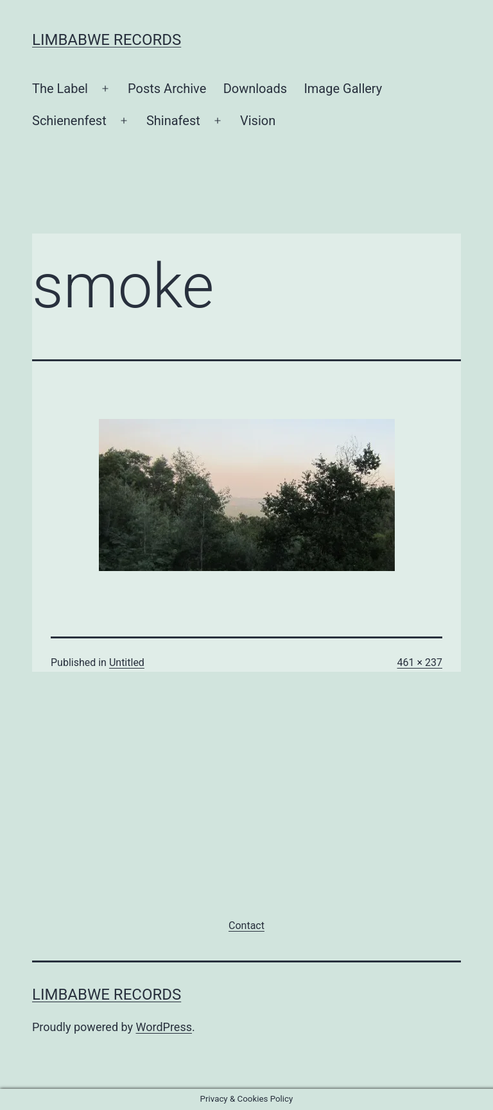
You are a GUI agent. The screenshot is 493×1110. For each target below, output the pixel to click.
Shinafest (173, 120)
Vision (257, 120)
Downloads (255, 88)
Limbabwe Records (106, 40)
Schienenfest (69, 120)
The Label (60, 88)
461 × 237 (419, 662)
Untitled (126, 662)
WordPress (164, 1027)
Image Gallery (343, 88)
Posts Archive (167, 88)
